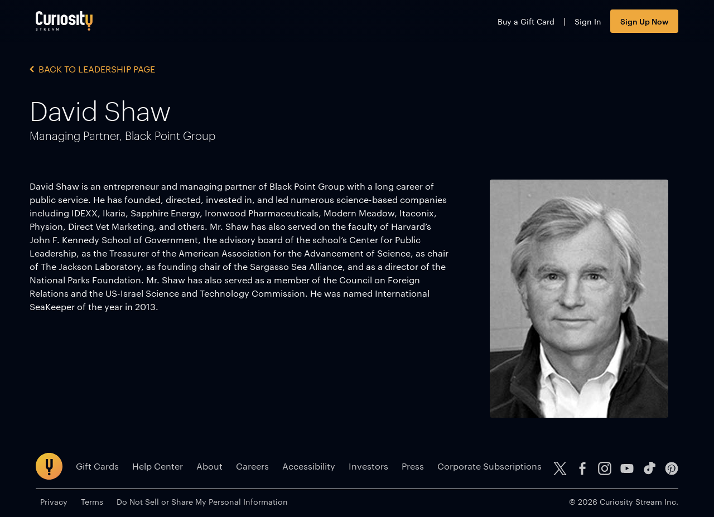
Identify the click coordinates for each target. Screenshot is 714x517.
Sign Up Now (644, 21)
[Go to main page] (64, 21)
